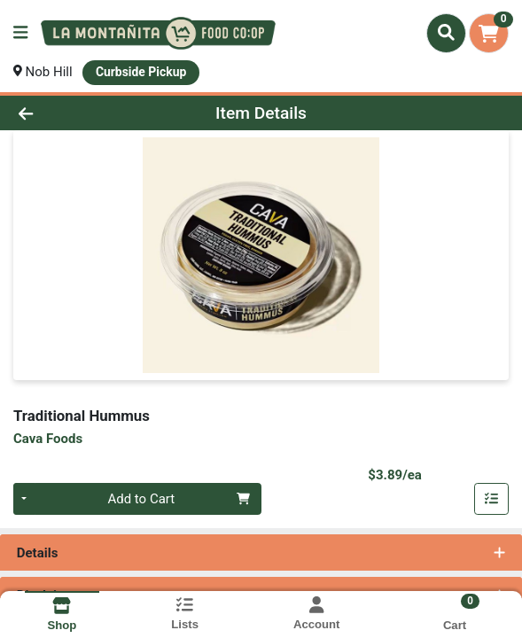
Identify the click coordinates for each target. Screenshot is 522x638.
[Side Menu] (20, 33)
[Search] (446, 32)
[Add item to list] (492, 499)
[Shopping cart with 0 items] (489, 33)
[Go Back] (75, 113)
